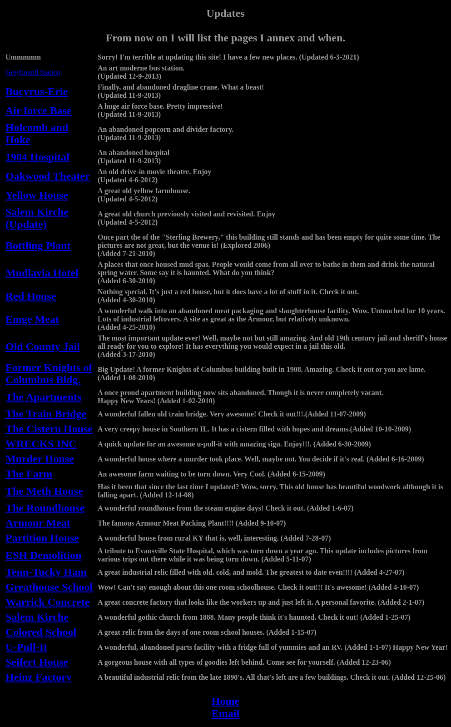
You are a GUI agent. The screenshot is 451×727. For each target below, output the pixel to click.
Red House (30, 296)
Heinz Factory (38, 677)
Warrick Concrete (47, 602)
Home (225, 701)
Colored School (40, 632)
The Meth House (44, 491)
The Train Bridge (45, 414)
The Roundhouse (44, 508)
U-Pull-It (26, 647)
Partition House (42, 538)
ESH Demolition (43, 555)
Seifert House (36, 662)
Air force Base (38, 110)
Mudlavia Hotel (42, 273)
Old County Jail (42, 346)
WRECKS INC (41, 444)
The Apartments (43, 397)
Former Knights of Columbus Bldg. (49, 373)
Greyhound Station (32, 72)
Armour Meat (37, 523)
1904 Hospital (37, 157)
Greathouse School (49, 587)
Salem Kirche (37, 617)
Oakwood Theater (47, 176)
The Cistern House (49, 429)
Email (225, 713)
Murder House (39, 459)
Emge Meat (32, 319)
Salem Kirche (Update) (37, 218)
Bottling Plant (37, 245)
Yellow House (36, 195)
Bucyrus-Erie (36, 91)
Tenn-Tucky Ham (46, 572)
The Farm (28, 474)
